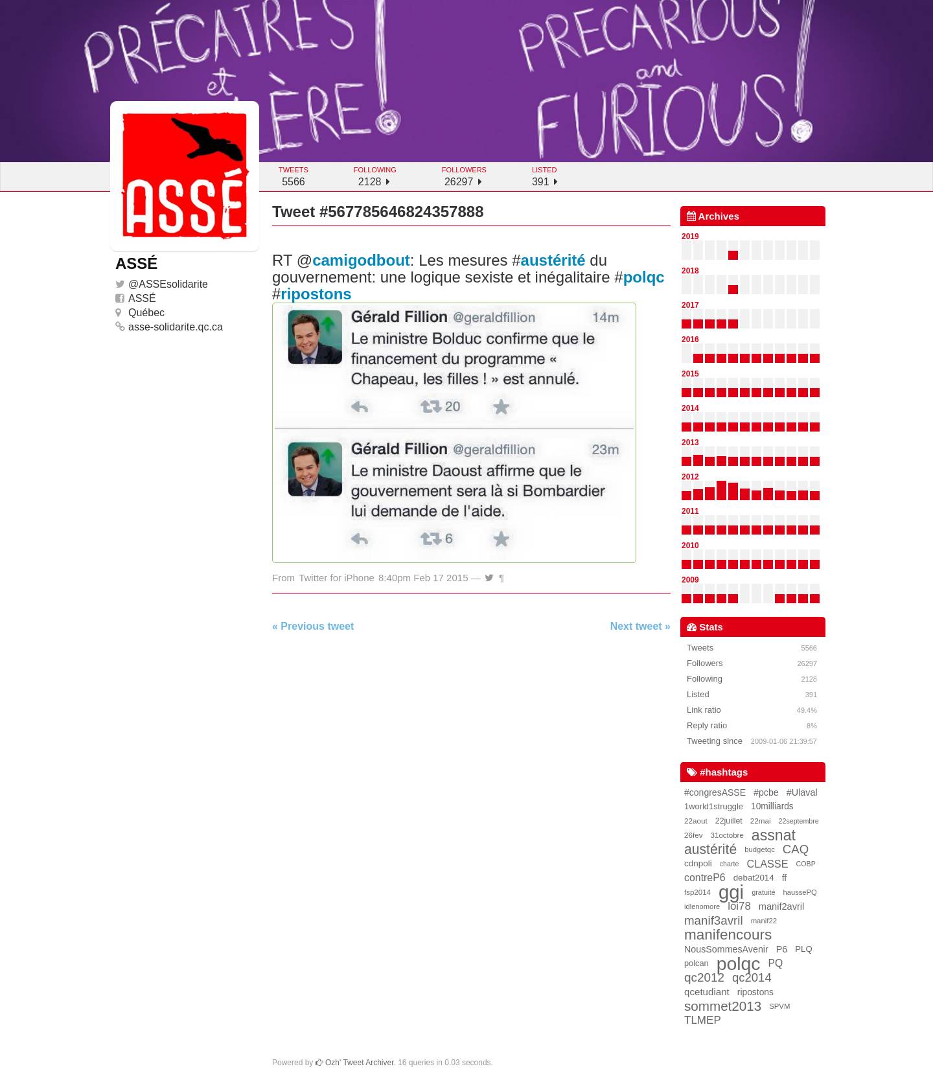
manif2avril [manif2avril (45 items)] (782, 906)
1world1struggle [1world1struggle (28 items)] (713, 806)
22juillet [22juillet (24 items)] (729, 820)
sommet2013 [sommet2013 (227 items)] (722, 1006)
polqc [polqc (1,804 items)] (739, 963)
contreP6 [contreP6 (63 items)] (705, 877)
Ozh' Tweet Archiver (355, 1062)
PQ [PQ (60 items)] (775, 963)
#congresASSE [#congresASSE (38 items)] (715, 792)
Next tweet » (640, 626)
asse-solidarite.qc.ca (175, 326)
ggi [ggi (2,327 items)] (731, 892)
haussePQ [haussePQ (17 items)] (800, 892)
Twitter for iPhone (336, 577)
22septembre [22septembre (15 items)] (799, 821)
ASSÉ (142, 298)
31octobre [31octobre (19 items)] (727, 835)
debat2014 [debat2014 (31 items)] (753, 877)
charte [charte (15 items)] (729, 864)
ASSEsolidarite (173, 284)
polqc (644, 277)
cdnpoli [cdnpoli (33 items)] (698, 863)
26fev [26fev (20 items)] (693, 835)
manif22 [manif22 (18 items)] (764, 921)
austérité (553, 260)
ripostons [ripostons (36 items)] (755, 992)
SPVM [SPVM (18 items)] (779, 1006)
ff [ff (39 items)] (784, 878)
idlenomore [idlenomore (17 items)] (702, 906)
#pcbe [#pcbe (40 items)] (766, 792)
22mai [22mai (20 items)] (760, 820)
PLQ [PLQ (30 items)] (803, 949)
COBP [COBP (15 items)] (806, 864)
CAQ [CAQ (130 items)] (796, 849)
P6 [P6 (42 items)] (782, 949)
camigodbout (361, 260)
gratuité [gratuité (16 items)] (763, 892)
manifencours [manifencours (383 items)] (728, 935)
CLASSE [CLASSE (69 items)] (767, 864)
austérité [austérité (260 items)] (710, 849)
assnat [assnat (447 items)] (774, 835)
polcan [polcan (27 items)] (696, 963)
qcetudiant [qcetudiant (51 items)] (707, 991)
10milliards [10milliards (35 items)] (772, 806)
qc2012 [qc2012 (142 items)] (704, 977)
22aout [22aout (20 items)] (696, 820)
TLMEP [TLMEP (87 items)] (702, 1020)
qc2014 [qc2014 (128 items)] (752, 977)
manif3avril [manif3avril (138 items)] (713, 920)
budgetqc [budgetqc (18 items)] (759, 849)
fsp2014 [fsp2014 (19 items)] (697, 892)
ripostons (316, 294)
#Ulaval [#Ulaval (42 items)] (802, 792)
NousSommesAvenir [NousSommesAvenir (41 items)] (726, 949)
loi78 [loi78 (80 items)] (739, 906)
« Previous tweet (313, 626)
